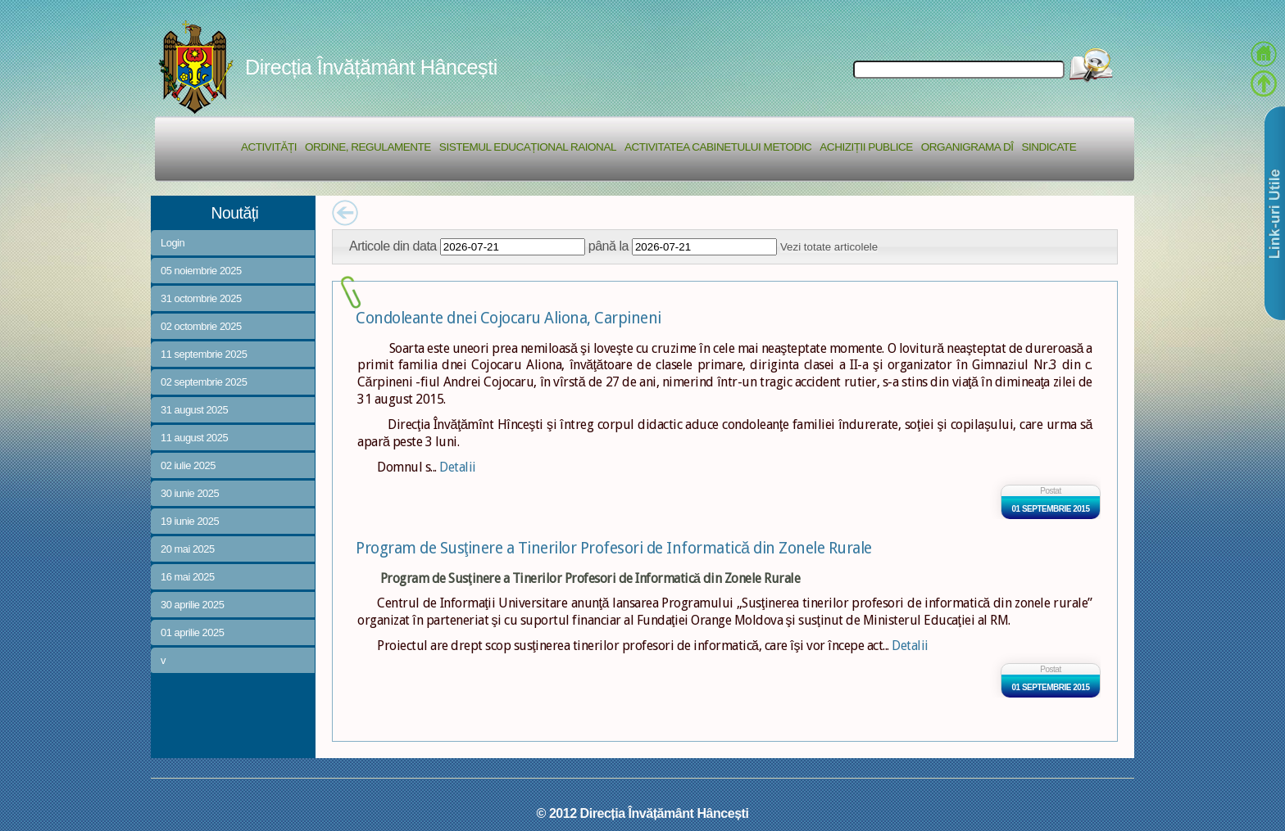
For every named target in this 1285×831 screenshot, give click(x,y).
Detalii (457, 467)
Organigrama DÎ (967, 147)
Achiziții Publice (866, 147)
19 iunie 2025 (190, 521)
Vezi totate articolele (829, 247)
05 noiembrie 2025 (201, 270)
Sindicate (1048, 147)
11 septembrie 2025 (204, 354)
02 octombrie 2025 (201, 326)
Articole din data (393, 245)
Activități (269, 147)
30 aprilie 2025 (192, 604)
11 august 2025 (194, 437)
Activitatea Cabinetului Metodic (717, 147)
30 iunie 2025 (190, 493)
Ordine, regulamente (368, 147)
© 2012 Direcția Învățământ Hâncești (643, 813)
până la (608, 245)
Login (172, 243)
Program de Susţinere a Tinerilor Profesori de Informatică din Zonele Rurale (614, 548)
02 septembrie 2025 (204, 382)
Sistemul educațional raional (527, 147)
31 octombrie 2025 (201, 298)
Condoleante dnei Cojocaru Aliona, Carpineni (508, 318)
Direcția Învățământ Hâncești (371, 67)
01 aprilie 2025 (192, 632)
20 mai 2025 (188, 549)
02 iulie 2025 (188, 465)
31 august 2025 (194, 410)
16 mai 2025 (188, 577)
